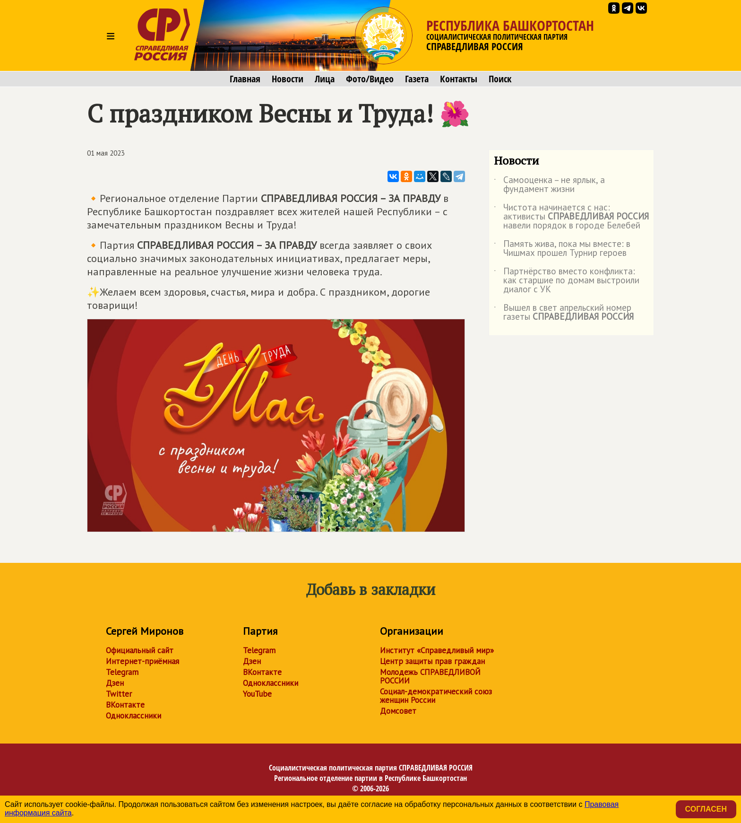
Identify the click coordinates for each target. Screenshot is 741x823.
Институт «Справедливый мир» (437, 650)
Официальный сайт (139, 650)
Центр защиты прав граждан (432, 661)
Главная (245, 79)
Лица (325, 79)
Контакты (458, 79)
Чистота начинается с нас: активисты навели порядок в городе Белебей (571, 217)
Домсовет (398, 711)
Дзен (115, 683)
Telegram (122, 672)
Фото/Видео (370, 79)
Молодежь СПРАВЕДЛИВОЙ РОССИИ (430, 676)
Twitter (119, 694)
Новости (287, 79)
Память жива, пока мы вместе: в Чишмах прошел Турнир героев (562, 248)
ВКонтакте (125, 704)
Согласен (706, 809)
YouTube (257, 694)
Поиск (500, 79)
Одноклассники (133, 715)
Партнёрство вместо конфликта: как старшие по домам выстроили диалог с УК (566, 281)
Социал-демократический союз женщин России (436, 695)
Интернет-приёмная (142, 661)
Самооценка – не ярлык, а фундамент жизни (549, 184)
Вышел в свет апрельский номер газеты (564, 312)
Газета (417, 79)
